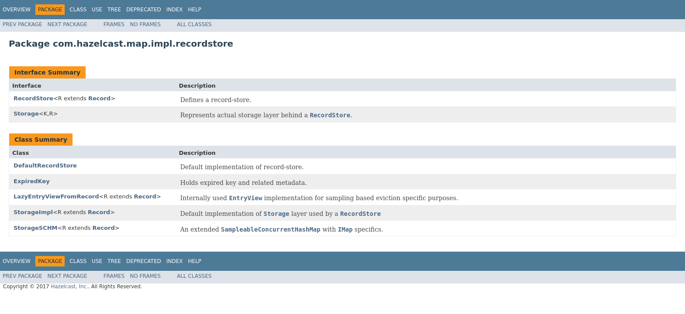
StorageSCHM (36, 228)
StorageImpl (33, 212)
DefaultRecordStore (45, 165)
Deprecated (143, 10)
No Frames (145, 24)
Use (97, 10)
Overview (17, 10)
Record (99, 98)
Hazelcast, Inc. (69, 286)
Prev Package (22, 24)
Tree (114, 10)
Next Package (67, 24)
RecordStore (33, 98)
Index (174, 10)
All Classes (194, 24)
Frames (114, 24)
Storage (26, 113)
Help (194, 10)
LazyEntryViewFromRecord (56, 196)
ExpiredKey (32, 181)
